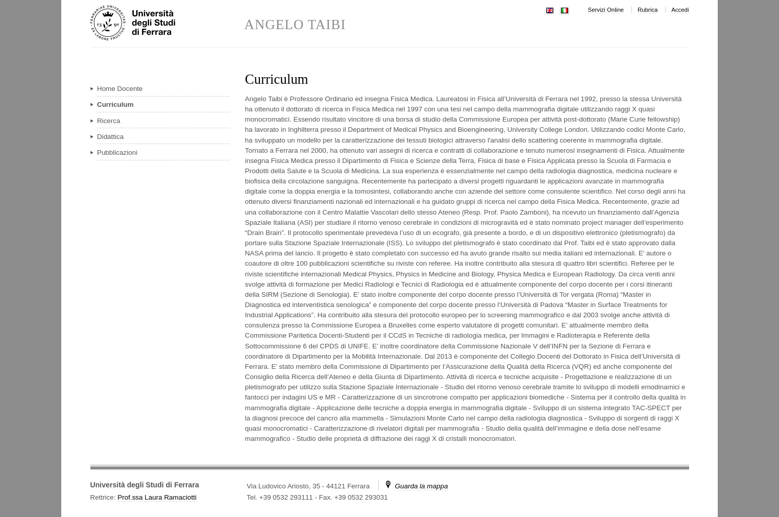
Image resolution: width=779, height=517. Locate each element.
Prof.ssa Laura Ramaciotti (157, 497)
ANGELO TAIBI (295, 25)
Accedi (680, 10)
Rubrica (648, 10)
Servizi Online (606, 10)
